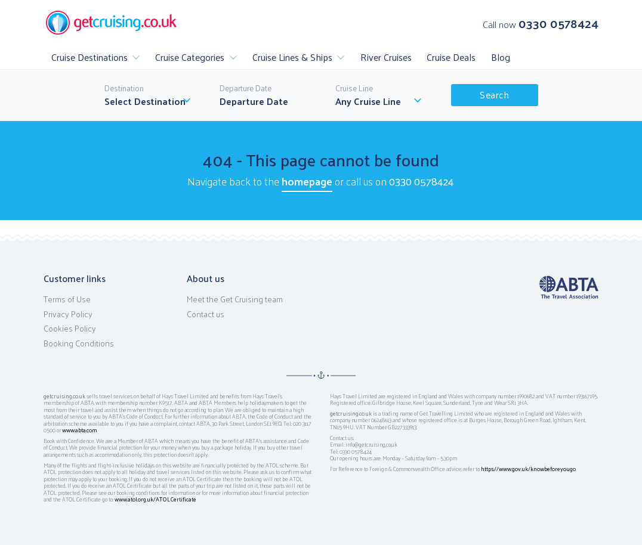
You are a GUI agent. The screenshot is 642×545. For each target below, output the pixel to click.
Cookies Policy (70, 328)
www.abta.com (79, 430)
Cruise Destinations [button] (89, 57)
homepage (307, 181)
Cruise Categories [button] (189, 57)
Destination (124, 88)
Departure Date (245, 88)
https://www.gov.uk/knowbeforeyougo (528, 468)
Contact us (205, 314)
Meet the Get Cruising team (235, 299)
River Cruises (386, 57)
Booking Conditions (79, 343)
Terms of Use (67, 299)
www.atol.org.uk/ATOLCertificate (155, 499)
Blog (500, 57)
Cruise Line (354, 88)
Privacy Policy (68, 314)
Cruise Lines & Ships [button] (292, 57)
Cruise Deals (451, 57)
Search (494, 94)
